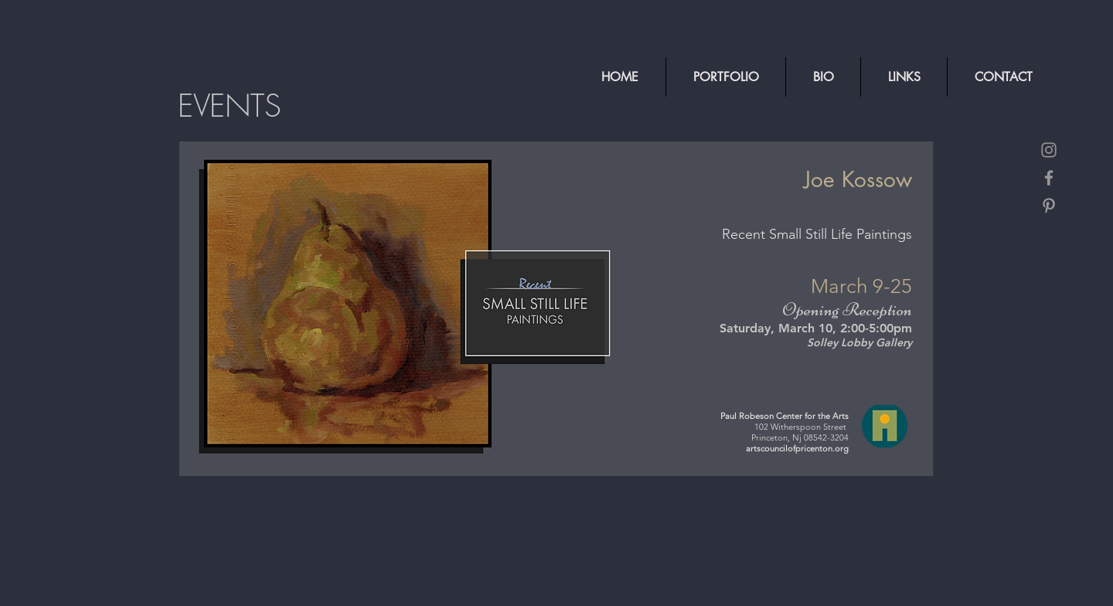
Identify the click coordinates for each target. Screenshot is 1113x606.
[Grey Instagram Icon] (1049, 150)
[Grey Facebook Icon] (1049, 178)
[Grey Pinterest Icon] (1049, 206)
